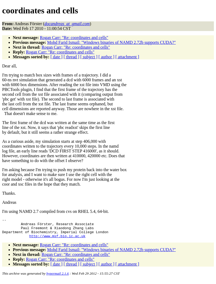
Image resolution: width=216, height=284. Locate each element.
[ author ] (107, 57)
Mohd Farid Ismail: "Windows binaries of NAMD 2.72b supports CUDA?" (111, 42)
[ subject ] (88, 57)
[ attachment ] (127, 57)
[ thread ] (71, 57)
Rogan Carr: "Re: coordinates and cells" (74, 37)
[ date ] (56, 57)
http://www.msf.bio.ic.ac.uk (57, 239)
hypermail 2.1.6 (57, 277)
